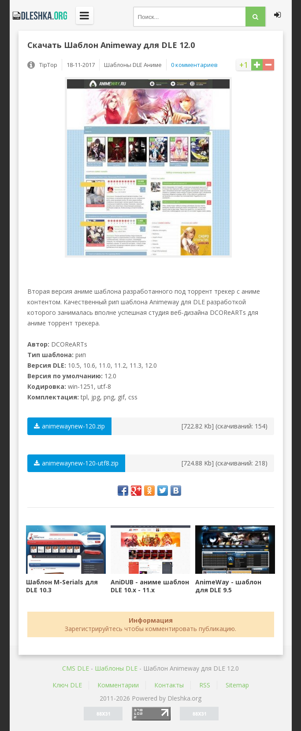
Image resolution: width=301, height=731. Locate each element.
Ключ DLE (67, 685)
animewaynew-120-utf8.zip (76, 463)
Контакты (169, 685)
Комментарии (118, 685)
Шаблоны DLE (116, 668)
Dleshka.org (38, 15)
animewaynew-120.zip (69, 426)
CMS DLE (75, 668)
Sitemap (237, 685)
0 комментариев (194, 65)
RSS (204, 685)
